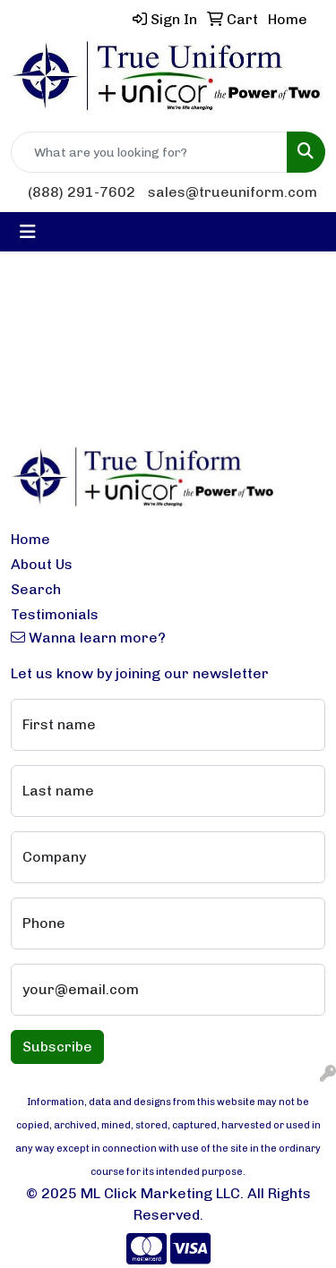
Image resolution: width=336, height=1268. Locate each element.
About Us (42, 564)
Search (36, 589)
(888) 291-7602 (81, 191)
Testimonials (55, 614)
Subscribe (57, 1046)
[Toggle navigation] (28, 231)
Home (30, 539)
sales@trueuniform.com (232, 191)
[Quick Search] (149, 152)
